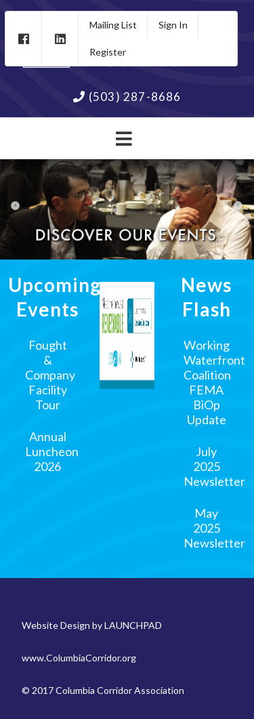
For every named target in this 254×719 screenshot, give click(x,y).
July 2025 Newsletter (214, 466)
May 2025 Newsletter (214, 528)
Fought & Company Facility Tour (50, 374)
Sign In (173, 24)
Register (107, 52)
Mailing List (113, 24)
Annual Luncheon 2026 (52, 451)
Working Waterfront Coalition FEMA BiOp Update (214, 382)
